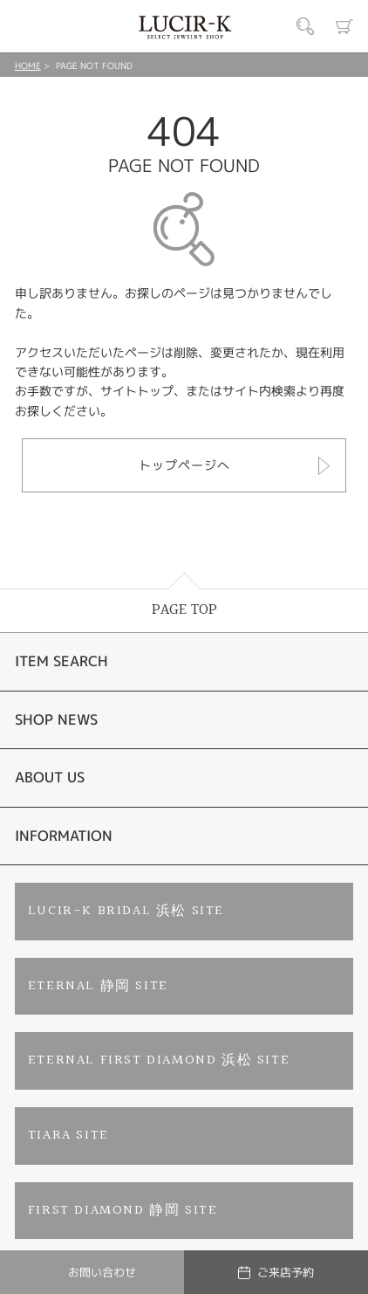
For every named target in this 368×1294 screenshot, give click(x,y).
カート (344, 26)
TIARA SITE (68, 1135)
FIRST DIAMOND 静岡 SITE (123, 1211)
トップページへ (184, 465)
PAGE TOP (184, 610)
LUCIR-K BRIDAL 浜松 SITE (126, 911)
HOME (28, 65)
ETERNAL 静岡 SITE (98, 986)
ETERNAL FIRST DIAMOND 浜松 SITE (159, 1060)
